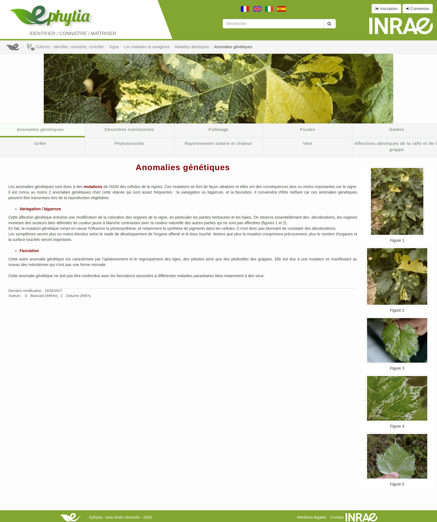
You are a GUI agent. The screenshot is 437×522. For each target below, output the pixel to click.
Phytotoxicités (129, 143)
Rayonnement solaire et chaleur (219, 143)
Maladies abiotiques (191, 47)
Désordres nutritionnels (129, 129)
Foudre (307, 129)
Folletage (219, 129)
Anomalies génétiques (233, 47)
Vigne (114, 47)
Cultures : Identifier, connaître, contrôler (65, 47)
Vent (307, 143)
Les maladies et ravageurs (146, 47)
